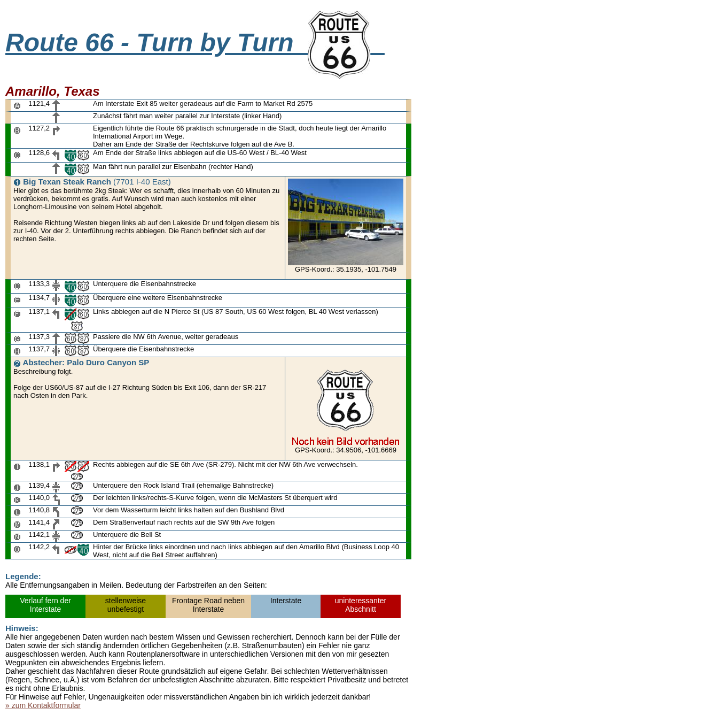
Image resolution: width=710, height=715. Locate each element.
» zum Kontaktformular (43, 705)
